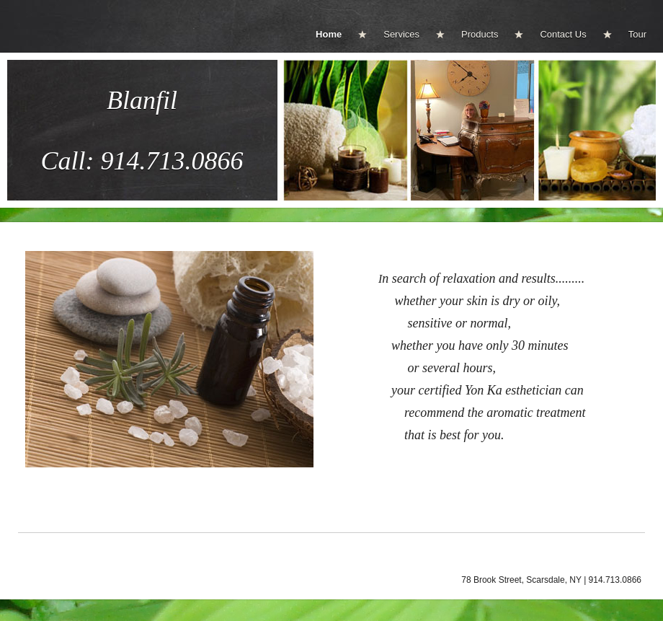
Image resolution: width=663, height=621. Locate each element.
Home (329, 34)
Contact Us (563, 34)
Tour (637, 34)
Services (401, 34)
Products (479, 34)
